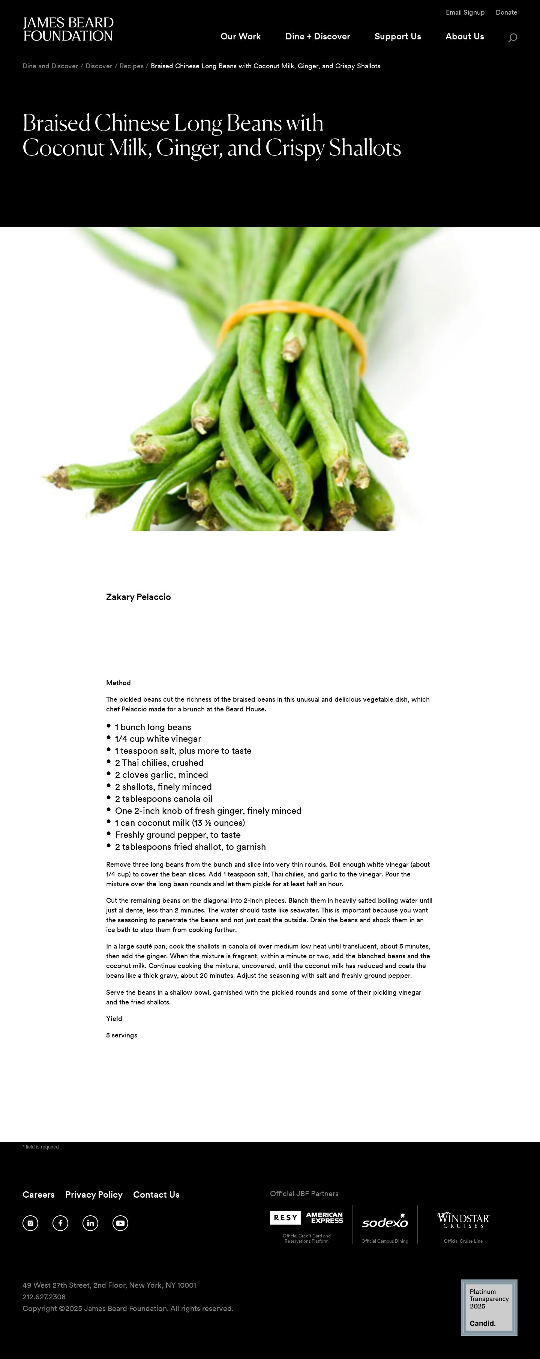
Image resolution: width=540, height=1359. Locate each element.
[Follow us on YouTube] (120, 1223)
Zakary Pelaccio (138, 596)
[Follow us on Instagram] (30, 1223)
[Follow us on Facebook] (60, 1223)
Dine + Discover (317, 36)
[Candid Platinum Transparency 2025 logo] (489, 1333)
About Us (465, 36)
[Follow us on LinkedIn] (90, 1223)
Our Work (240, 36)
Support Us (398, 36)
